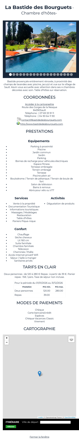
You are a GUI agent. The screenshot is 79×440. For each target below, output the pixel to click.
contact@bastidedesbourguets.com (41, 120)
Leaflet (40, 417)
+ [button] (7, 338)
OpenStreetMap (69, 417)
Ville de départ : (31, 422)
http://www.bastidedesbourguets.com (41, 124)
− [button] (7, 343)
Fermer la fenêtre (39, 437)
